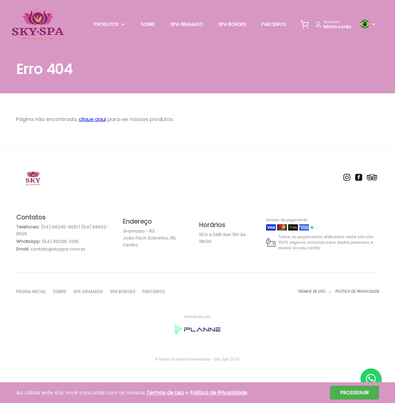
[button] (304, 24)
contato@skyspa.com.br (58, 249)
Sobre (148, 24)
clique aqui (92, 119)
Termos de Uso (311, 291)
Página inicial (31, 291)
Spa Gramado (186, 24)
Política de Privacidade (357, 291)
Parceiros (273, 24)
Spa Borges (232, 24)
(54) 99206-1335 (60, 241)
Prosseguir (354, 392)
